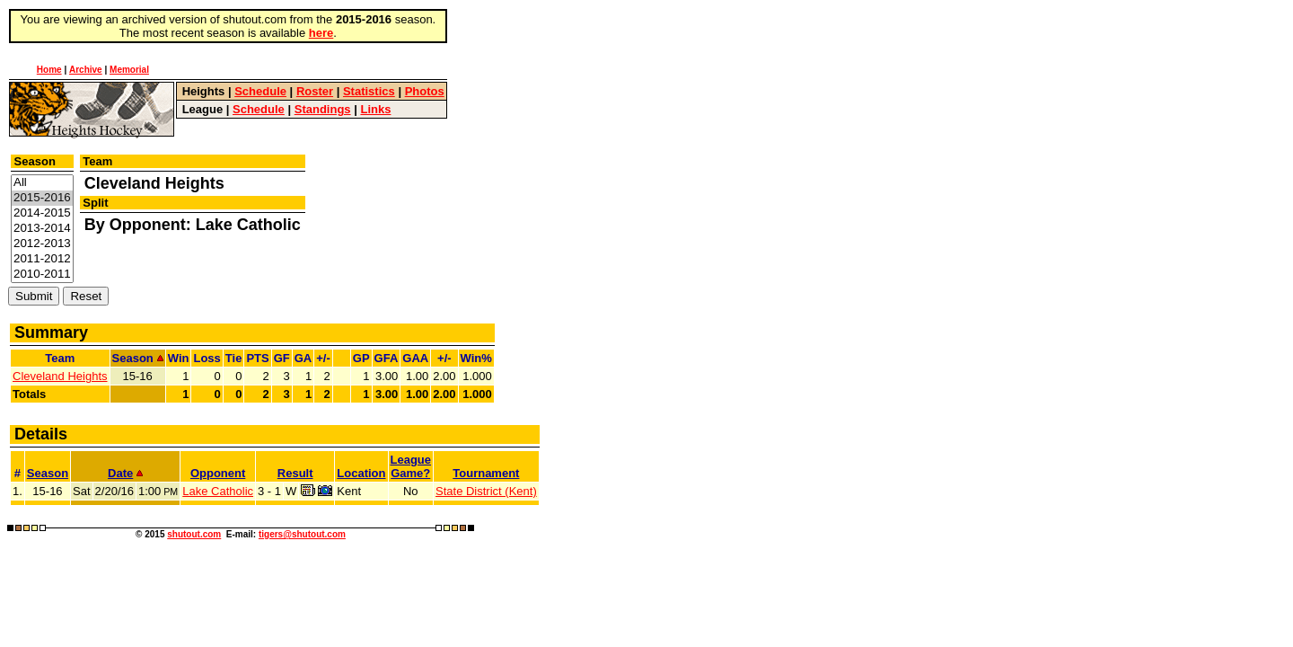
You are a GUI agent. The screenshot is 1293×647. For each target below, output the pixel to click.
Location (361, 473)
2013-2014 (42, 228)
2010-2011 (42, 274)
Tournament (486, 473)
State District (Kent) (486, 491)
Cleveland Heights (60, 376)
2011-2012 (42, 259)
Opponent (217, 473)
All (42, 183)
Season (47, 473)
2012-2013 (42, 244)
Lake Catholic (217, 491)
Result (295, 473)
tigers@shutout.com (302, 534)
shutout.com (194, 534)
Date (125, 473)
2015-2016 (42, 198)
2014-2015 (42, 213)
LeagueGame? (411, 466)
